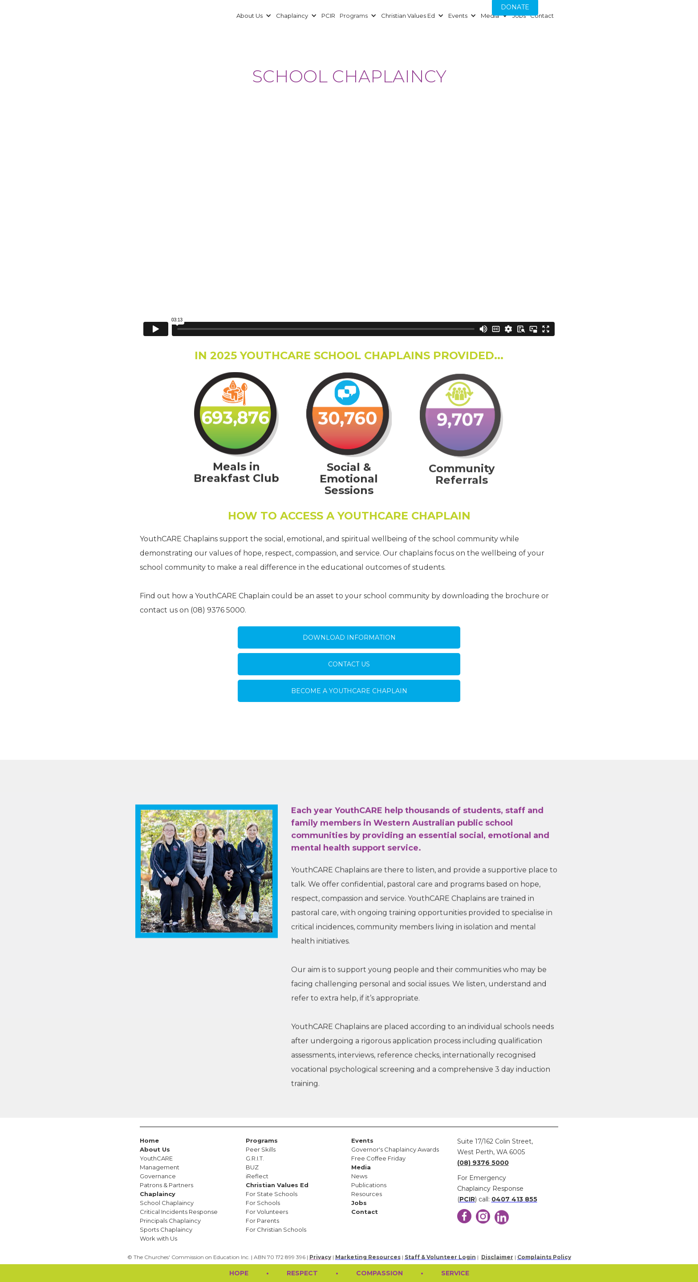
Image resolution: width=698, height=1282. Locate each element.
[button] (253, 15)
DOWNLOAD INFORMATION (349, 646)
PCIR (328, 15)
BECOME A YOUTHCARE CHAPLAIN (349, 700)
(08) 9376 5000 (483, 1163)
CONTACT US (349, 673)
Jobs (519, 15)
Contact (542, 15)
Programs (354, 15)
